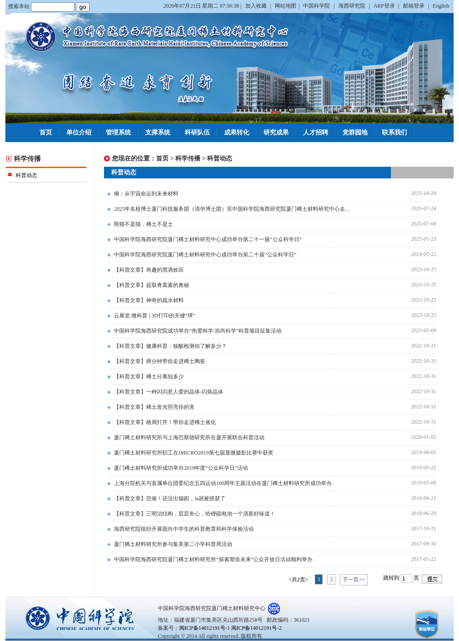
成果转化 (236, 132)
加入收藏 (256, 6)
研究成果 (276, 132)
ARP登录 (384, 6)
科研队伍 (197, 132)
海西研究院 (352, 6)
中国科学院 (317, 6)
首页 (45, 132)
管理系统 (118, 132)
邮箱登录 (414, 6)
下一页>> (353, 579)
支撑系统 (157, 132)
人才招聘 (315, 132)
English (441, 6)
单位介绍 (78, 132)
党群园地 (355, 132)
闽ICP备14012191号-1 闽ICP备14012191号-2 (230, 628)
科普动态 (219, 158)
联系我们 (394, 132)
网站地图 (285, 6)
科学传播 (187, 158)
